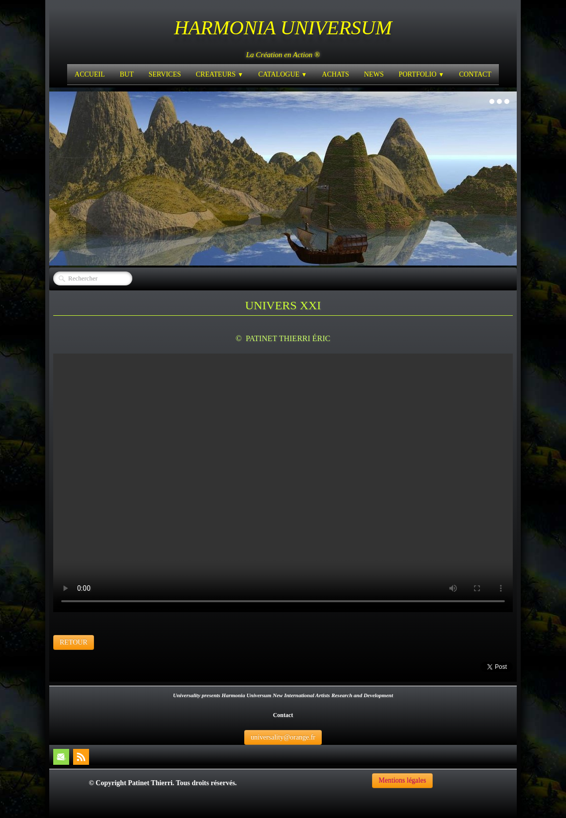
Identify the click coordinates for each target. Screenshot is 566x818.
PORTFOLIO (421, 74)
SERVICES (165, 74)
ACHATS (335, 74)
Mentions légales (402, 780)
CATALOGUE (282, 74)
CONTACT (475, 74)
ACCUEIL (90, 74)
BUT (127, 74)
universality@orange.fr (283, 737)
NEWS (374, 74)
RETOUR (74, 642)
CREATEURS (219, 74)
